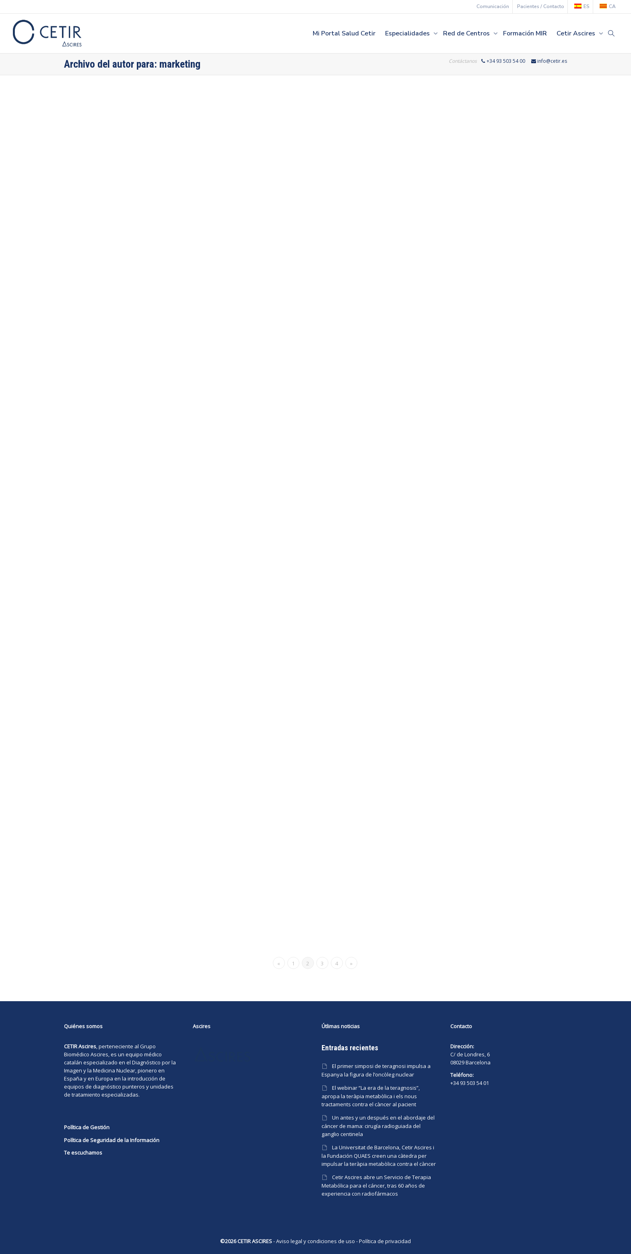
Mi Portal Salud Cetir (344, 33)
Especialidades (408, 33)
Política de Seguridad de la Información (111, 1140)
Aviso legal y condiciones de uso (315, 1241)
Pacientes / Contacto (540, 6)
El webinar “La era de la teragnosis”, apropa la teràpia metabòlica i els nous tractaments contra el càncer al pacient (371, 1096)
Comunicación (492, 6)
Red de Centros (467, 33)
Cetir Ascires (577, 33)
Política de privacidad (385, 1241)
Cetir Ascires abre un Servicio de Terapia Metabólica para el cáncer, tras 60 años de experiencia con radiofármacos (376, 1185)
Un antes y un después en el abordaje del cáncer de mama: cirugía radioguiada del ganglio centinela (378, 1126)
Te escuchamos (83, 1152)
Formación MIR (525, 33)
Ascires (99, 1054)
